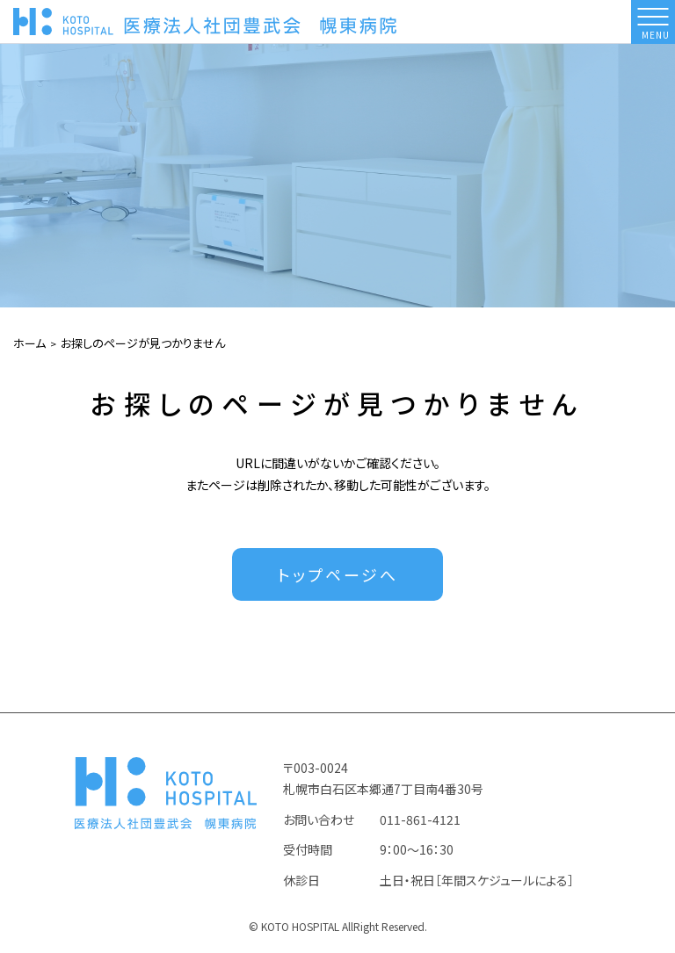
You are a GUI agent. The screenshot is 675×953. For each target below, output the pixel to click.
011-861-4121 (420, 819)
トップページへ (338, 574)
